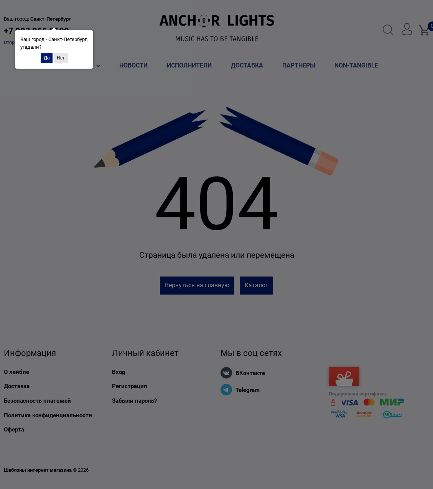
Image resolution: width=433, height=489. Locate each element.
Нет (61, 58)
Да (46, 58)
